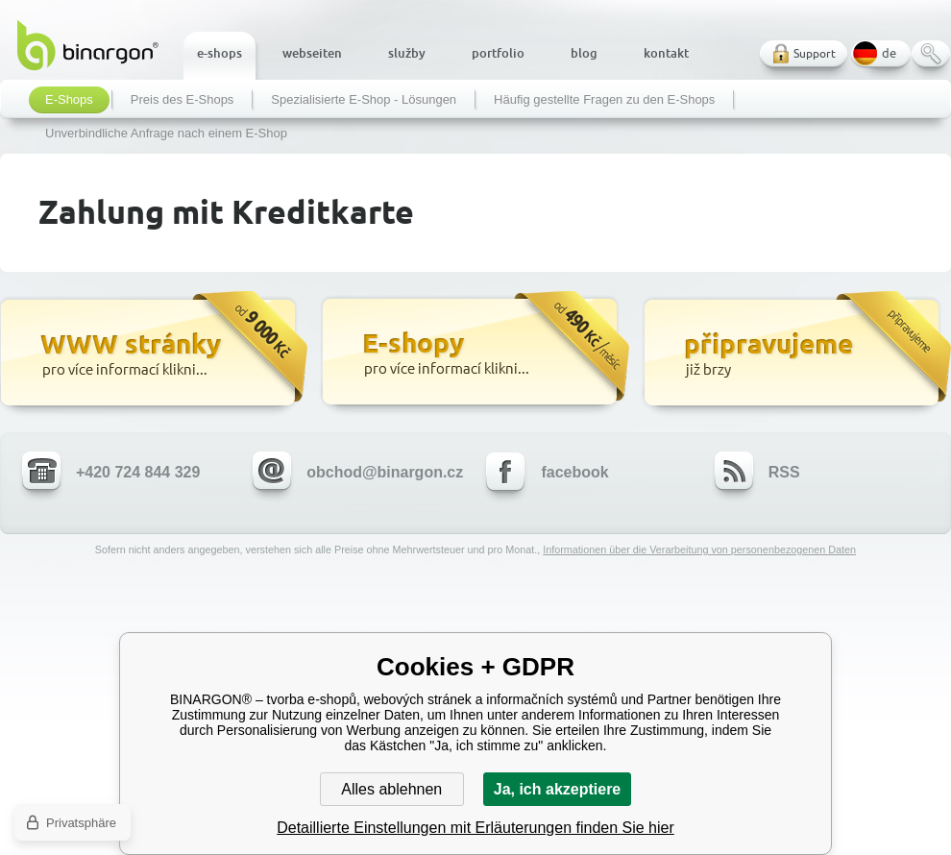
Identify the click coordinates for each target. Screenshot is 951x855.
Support (814, 53)
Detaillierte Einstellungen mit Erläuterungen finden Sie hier (475, 827)
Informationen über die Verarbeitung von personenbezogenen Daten (699, 549)
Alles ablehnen (391, 789)
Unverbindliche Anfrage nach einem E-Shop (166, 133)
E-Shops (69, 99)
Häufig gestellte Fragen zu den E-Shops (604, 99)
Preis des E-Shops (182, 99)
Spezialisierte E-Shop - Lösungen (364, 99)
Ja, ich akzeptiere (558, 789)
